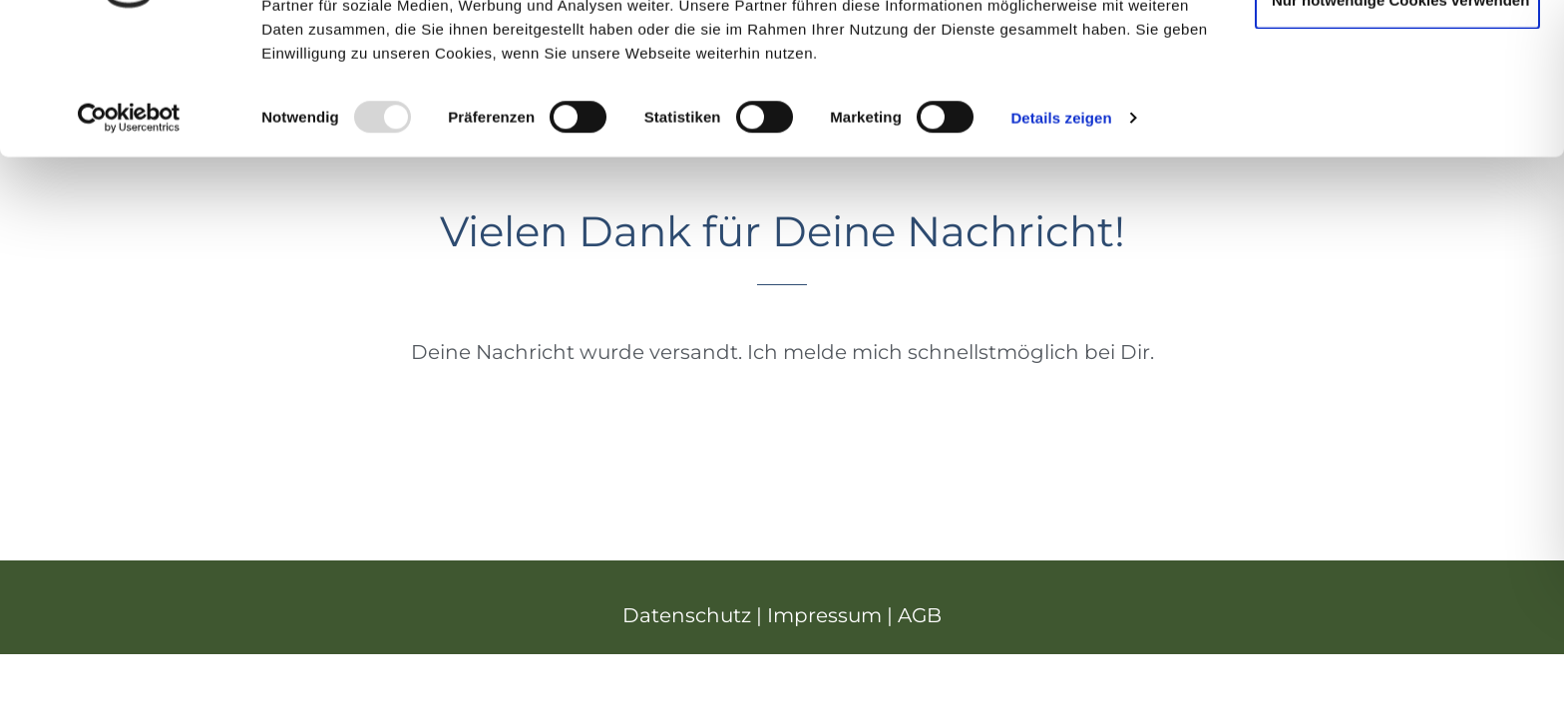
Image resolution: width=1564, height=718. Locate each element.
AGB (920, 615)
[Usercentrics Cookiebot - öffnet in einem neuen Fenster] (129, 233)
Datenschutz (686, 615)
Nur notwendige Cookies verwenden (1400, 115)
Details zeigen (1060, 232)
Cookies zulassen (1397, 51)
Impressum (824, 615)
